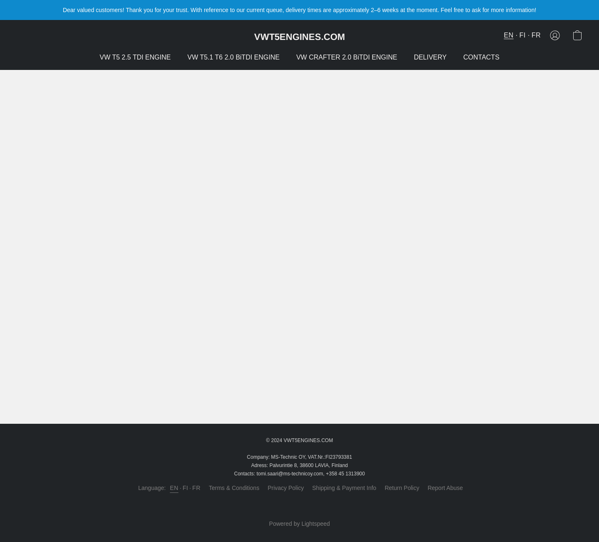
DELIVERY (430, 57)
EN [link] (174, 488)
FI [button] (522, 35)
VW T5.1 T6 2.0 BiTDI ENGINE (233, 57)
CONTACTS (481, 57)
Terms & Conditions (234, 488)
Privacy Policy (285, 488)
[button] (299, 36)
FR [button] (536, 35)
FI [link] (185, 488)
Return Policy (402, 488)
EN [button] (508, 35)
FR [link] (196, 488)
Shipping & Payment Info (344, 488)
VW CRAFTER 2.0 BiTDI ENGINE (346, 57)
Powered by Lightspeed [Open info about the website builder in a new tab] (299, 523)
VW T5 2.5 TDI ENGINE (135, 57)
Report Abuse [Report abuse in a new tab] (445, 488)
